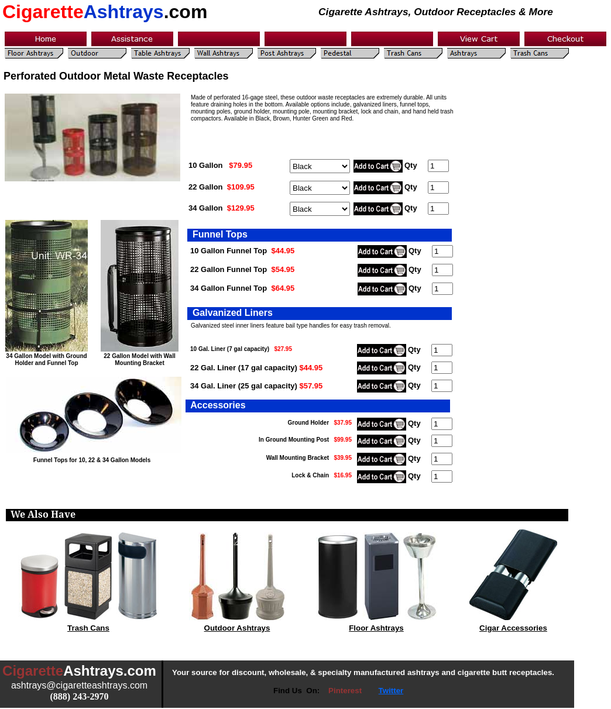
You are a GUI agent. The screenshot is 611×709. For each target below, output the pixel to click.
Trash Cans (88, 628)
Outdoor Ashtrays (237, 628)
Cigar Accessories (513, 628)
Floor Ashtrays (376, 628)
